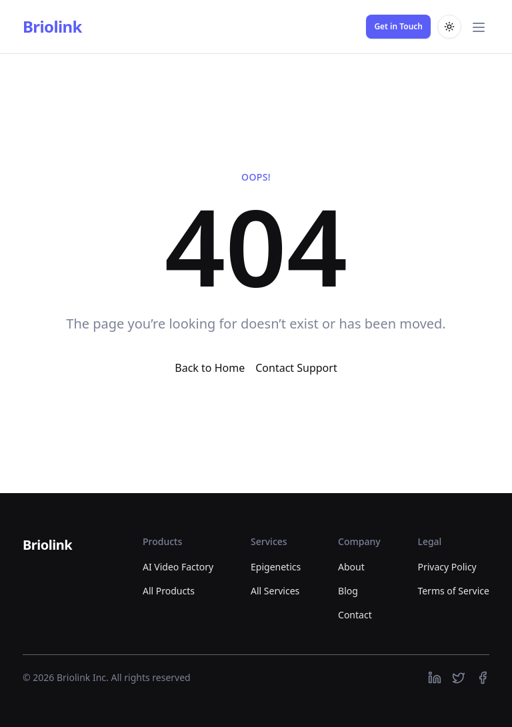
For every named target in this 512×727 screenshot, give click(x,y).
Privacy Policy (446, 566)
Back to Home (210, 368)
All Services (275, 590)
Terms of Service (453, 590)
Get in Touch (398, 26)
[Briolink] (47, 545)
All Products (169, 590)
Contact (355, 614)
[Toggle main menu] (478, 26)
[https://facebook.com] (482, 677)
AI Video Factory (178, 566)
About (351, 566)
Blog (348, 590)
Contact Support (296, 368)
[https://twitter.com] (458, 677)
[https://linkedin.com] (434, 677)
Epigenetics (276, 566)
